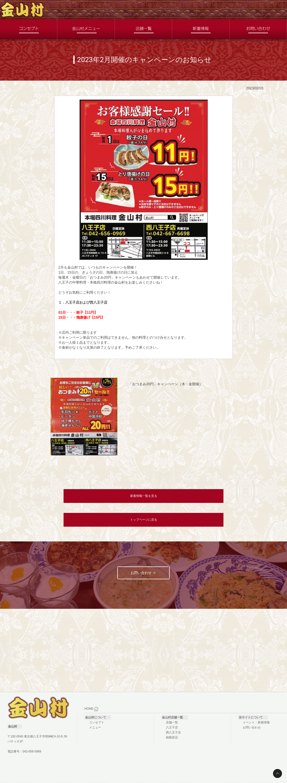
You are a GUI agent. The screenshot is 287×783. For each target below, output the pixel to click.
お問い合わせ (252, 727)
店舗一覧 (172, 722)
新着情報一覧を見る (143, 496)
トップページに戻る (143, 519)
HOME (92, 708)
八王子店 (172, 727)
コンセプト (96, 722)
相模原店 (172, 737)
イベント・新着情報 (256, 722)
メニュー (95, 727)
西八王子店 (173, 732)
